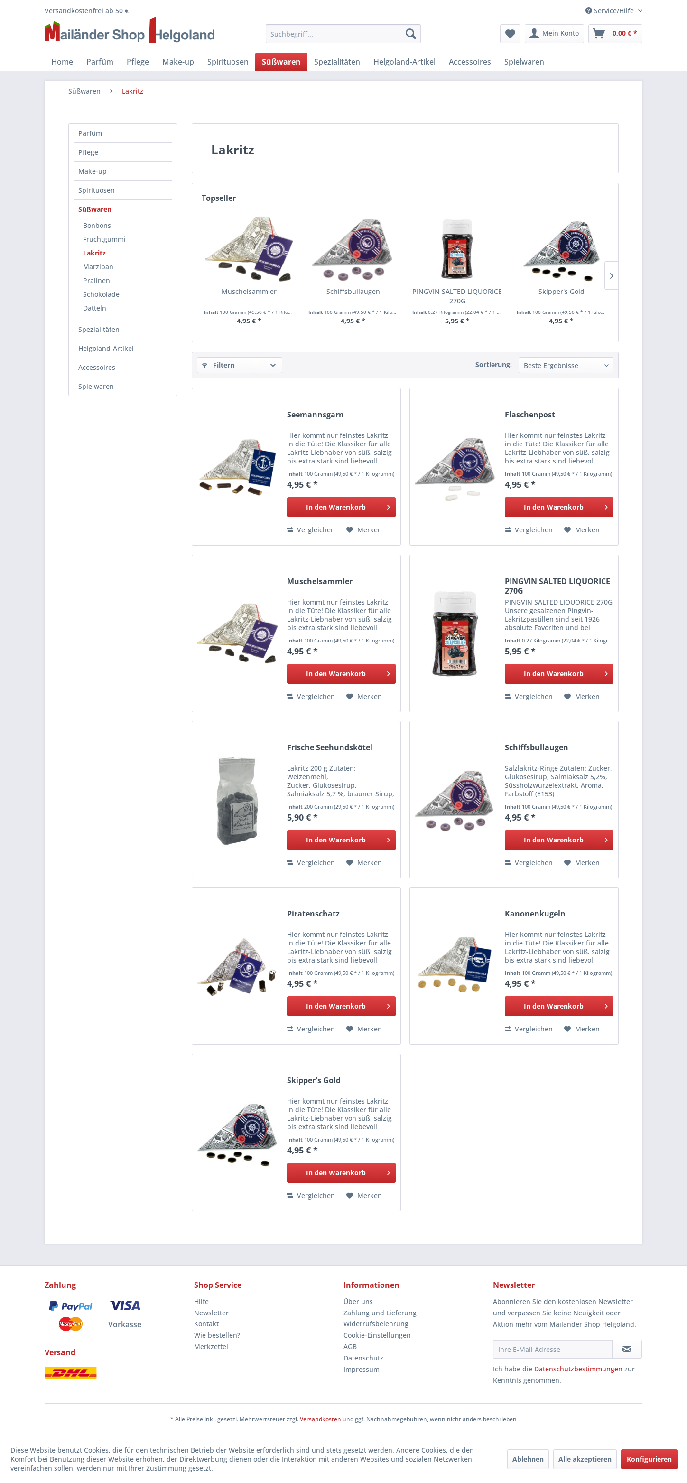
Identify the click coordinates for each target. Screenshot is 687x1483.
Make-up (92, 171)
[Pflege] (138, 62)
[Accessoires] (470, 62)
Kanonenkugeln (535, 914)
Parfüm (90, 133)
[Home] (62, 62)
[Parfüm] (100, 62)
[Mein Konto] (554, 33)
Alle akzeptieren (585, 1459)
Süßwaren (94, 209)
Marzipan (98, 266)
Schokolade (101, 294)
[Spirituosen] (228, 62)
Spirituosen (96, 190)
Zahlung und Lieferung (380, 1312)
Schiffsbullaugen (353, 291)
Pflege (88, 152)
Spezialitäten (99, 329)
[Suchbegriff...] (343, 33)
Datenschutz (363, 1357)
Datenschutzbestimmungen (578, 1368)
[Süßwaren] (281, 62)
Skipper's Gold (561, 291)
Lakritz (94, 252)
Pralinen (96, 280)
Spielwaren (96, 386)
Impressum (362, 1369)
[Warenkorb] (615, 33)
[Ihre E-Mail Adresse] (553, 1349)
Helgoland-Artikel (106, 348)
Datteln (94, 307)
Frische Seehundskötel (329, 748)
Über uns (358, 1301)
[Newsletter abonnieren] (627, 1349)
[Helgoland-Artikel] (404, 62)
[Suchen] (411, 33)
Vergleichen (311, 529)
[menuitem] (343, 33)
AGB (350, 1346)
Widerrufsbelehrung (376, 1323)
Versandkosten (320, 1419)
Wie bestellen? (217, 1335)
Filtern (218, 364)
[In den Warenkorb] (341, 507)
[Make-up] (178, 62)
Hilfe (201, 1301)
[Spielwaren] (524, 62)
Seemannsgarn (315, 415)
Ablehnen (528, 1459)
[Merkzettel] (510, 33)
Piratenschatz (313, 914)
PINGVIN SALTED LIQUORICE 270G (457, 296)
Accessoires (96, 367)
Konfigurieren (649, 1459)
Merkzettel (211, 1346)
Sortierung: (493, 364)
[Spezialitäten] (337, 62)
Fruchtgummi (104, 239)
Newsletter (211, 1312)
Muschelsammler (249, 291)
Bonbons (97, 225)
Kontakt (206, 1323)
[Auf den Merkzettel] (364, 530)
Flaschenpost (530, 415)
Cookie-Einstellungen (377, 1335)
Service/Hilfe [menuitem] (610, 10)
